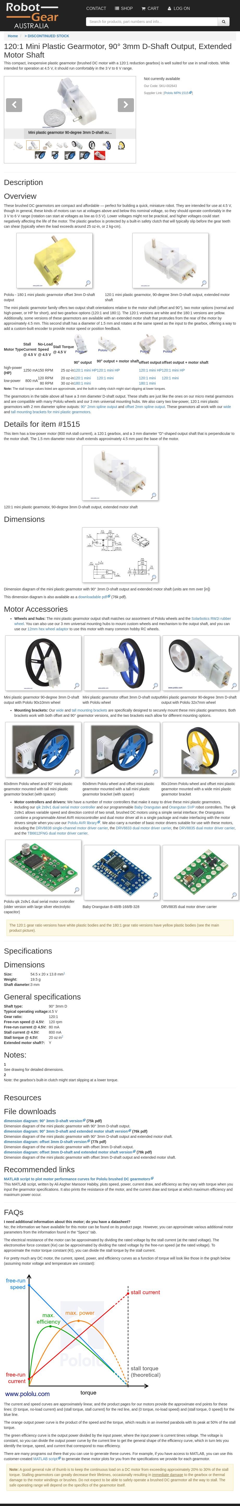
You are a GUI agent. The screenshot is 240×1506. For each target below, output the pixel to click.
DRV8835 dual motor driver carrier (207, 828)
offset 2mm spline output (145, 407)
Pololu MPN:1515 (176, 93)
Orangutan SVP (182, 807)
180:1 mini (82, 383)
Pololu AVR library (82, 823)
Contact (96, 8)
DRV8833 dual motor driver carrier (143, 828)
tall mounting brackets (89, 710)
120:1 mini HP (85, 370)
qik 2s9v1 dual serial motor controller (65, 807)
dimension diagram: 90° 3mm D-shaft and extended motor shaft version (66, 1131)
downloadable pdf (92, 597)
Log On (178, 8)
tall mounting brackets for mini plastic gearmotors (50, 412)
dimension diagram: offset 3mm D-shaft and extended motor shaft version (68, 1152)
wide (227, 407)
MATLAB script (45, 1459)
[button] (14, 119)
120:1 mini (82, 378)
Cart (150, 8)
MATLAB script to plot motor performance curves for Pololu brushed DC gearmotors (77, 1179)
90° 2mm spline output (99, 407)
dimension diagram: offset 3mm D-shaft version (45, 1142)
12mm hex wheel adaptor (48, 629)
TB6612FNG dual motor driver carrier (57, 833)
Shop (123, 8)
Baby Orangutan (147, 807)
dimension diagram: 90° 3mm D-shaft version (43, 1121)
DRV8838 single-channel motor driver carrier (72, 828)
